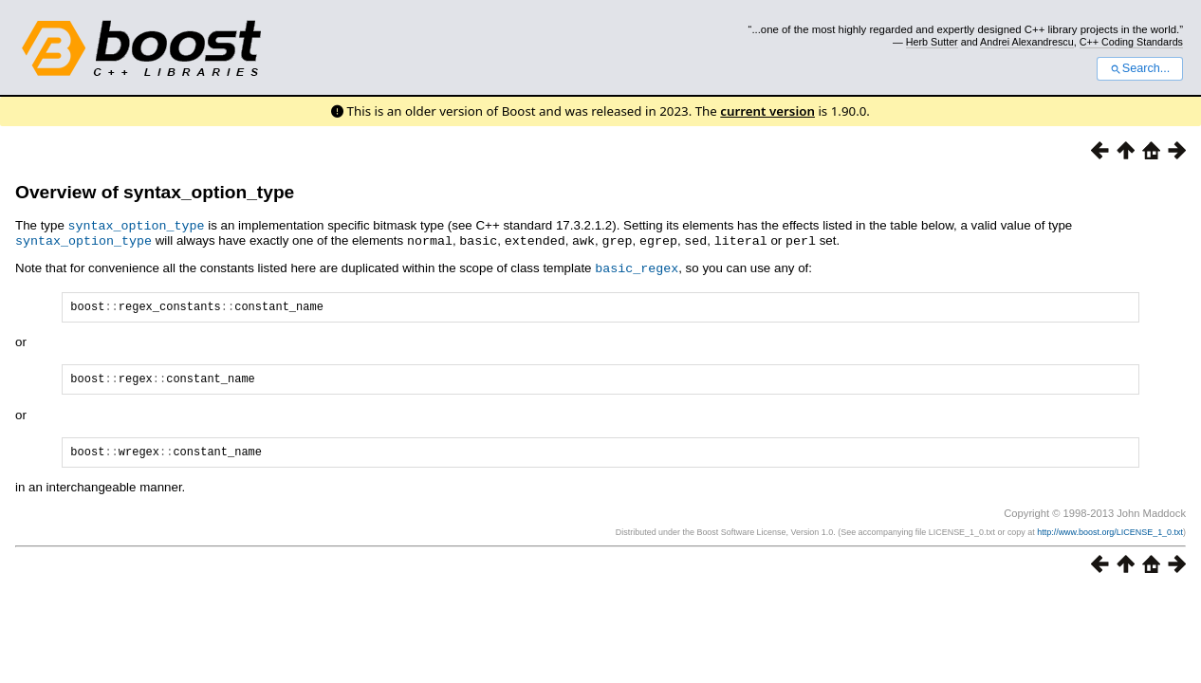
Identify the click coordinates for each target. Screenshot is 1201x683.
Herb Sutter (932, 41)
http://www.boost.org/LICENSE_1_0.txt (1110, 538)
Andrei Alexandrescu (1027, 41)
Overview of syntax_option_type (154, 192)
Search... (1140, 68)
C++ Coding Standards (1131, 41)
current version (767, 111)
